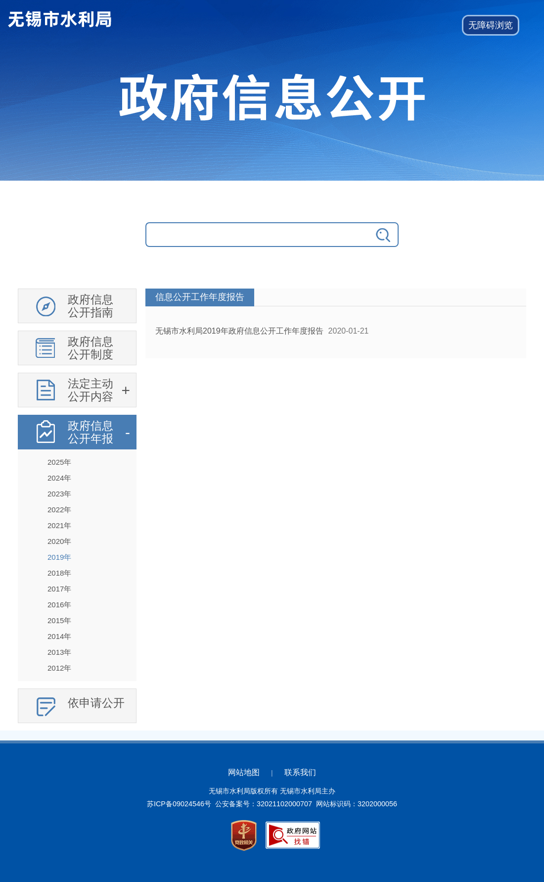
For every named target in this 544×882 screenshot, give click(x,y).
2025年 (59, 462)
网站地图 (244, 772)
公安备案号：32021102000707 (263, 804)
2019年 (59, 557)
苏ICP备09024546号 (179, 804)
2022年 (59, 509)
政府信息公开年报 (90, 432)
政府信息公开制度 (90, 348)
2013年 (59, 652)
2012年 (59, 668)
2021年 (59, 525)
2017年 (59, 589)
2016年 (59, 604)
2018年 (59, 573)
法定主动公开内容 (90, 390)
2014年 (59, 636)
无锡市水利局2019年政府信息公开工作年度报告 (239, 331)
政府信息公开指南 (90, 306)
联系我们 (300, 772)
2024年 (59, 478)
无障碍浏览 (490, 25)
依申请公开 (96, 702)
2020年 (59, 541)
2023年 (59, 494)
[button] (490, 25)
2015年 (59, 620)
